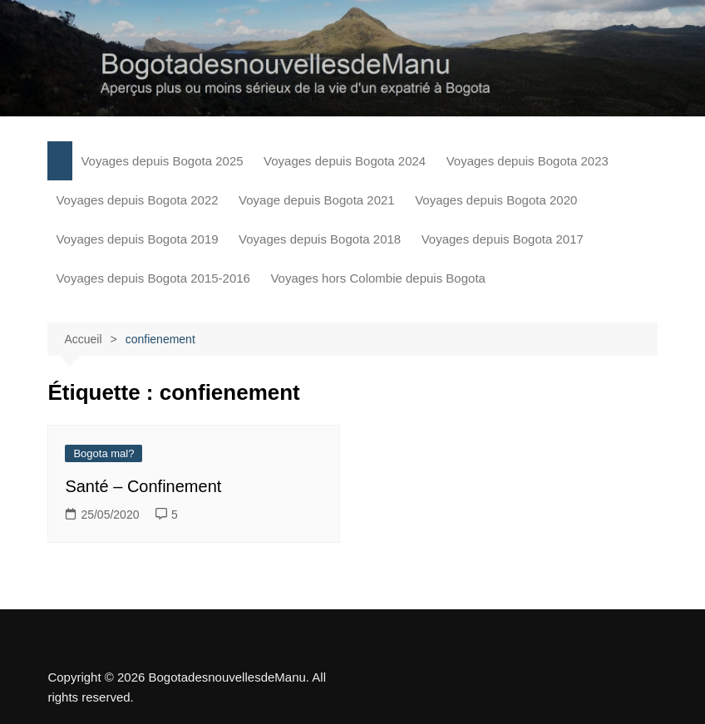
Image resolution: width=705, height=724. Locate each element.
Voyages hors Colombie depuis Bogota (378, 278)
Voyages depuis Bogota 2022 (137, 200)
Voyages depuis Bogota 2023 (527, 161)
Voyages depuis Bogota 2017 (503, 239)
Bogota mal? (103, 453)
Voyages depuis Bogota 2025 (162, 161)
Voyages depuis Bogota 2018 (320, 239)
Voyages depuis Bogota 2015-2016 (153, 278)
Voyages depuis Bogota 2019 (137, 239)
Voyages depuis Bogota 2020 (496, 200)
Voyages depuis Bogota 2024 (345, 161)
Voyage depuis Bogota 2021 (317, 200)
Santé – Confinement (143, 486)
